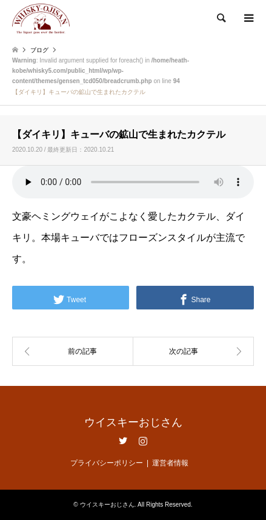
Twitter (123, 440)
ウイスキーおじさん (133, 422)
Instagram (143, 440)
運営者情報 (170, 463)
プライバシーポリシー (106, 463)
